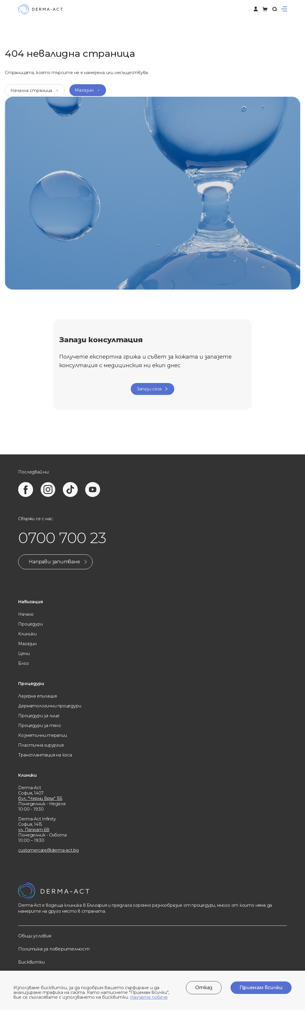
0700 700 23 (62, 538)
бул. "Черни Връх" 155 (40, 798)
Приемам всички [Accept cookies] (261, 987)
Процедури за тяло (39, 725)
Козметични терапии (42, 735)
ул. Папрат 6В (33, 829)
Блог (23, 663)
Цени (23, 653)
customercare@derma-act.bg (48, 850)
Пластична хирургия (40, 745)
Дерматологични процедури (49, 706)
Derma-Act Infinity (37, 819)
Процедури (30, 624)
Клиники (27, 634)
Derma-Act (29, 787)
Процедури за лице (38, 715)
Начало (26, 614)
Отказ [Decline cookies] (203, 987)
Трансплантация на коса (45, 755)
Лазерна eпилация (37, 696)
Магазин (27, 643)
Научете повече (149, 997)
